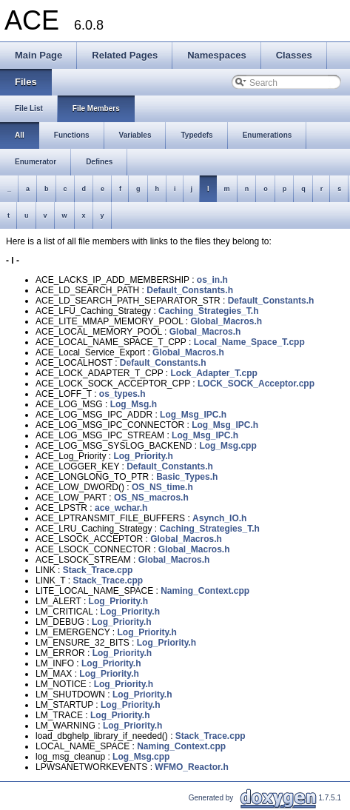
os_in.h (212, 280)
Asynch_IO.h (219, 518)
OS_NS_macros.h (151, 497)
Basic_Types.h (187, 477)
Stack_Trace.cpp (98, 570)
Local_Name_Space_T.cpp (249, 342)
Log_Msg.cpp (227, 446)
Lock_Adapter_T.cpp (214, 373)
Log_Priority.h (142, 456)
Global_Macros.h (226, 321)
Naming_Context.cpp (205, 591)
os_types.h (122, 394)
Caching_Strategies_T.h (208, 311)
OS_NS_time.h (162, 487)
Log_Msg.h (133, 404)
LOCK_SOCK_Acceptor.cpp (256, 383)
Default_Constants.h (190, 290)
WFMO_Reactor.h (191, 767)
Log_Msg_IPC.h (193, 414)
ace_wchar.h (121, 508)
